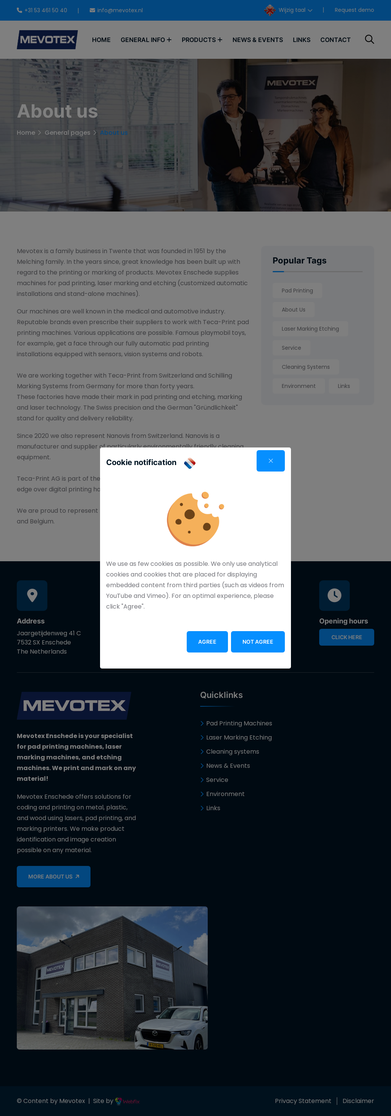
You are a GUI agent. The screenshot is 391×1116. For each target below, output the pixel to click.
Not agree (257, 641)
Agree (207, 641)
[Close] (271, 461)
